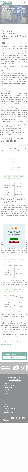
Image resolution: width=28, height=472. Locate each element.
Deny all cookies (14, 241)
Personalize (14, 244)
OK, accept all (14, 239)
